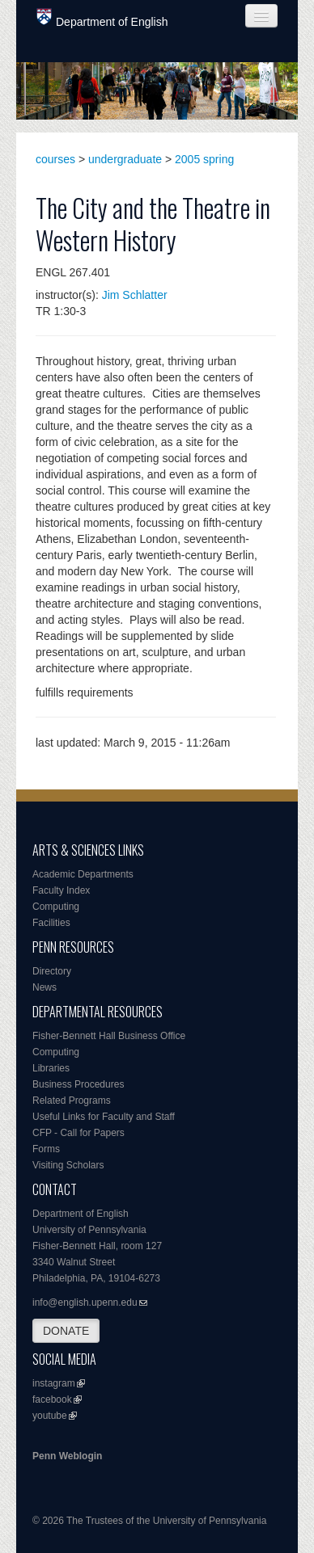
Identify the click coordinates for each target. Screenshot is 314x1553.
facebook (52, 1399)
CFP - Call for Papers (78, 1132)
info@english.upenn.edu (85, 1302)
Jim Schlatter (135, 294)
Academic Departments (83, 874)
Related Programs (71, 1100)
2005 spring (204, 159)
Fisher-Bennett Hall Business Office (108, 1036)
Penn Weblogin (67, 1456)
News (44, 987)
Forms (46, 1149)
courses (55, 159)
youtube (49, 1415)
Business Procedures (78, 1084)
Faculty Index (61, 890)
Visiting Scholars (68, 1165)
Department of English (102, 18)
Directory (51, 971)
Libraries (51, 1068)
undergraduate (125, 159)
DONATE (66, 1330)
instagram (53, 1383)
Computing (55, 906)
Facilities (51, 922)
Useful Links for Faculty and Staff (103, 1116)
